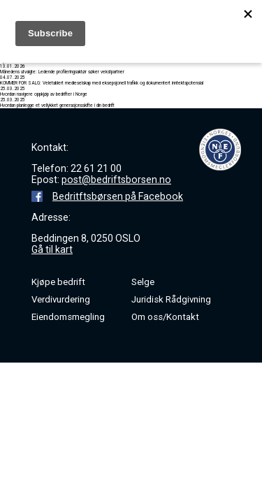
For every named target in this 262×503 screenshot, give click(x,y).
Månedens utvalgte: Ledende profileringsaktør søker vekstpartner (62, 72)
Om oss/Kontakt (165, 317)
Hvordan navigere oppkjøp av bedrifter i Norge (43, 94)
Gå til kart (52, 249)
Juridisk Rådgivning (171, 299)
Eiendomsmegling (68, 317)
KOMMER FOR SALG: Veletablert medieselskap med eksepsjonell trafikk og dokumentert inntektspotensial (101, 83)
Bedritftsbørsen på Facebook (117, 196)
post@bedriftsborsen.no (116, 179)
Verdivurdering (60, 299)
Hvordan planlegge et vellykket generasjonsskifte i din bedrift (57, 105)
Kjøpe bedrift (58, 282)
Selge (142, 282)
